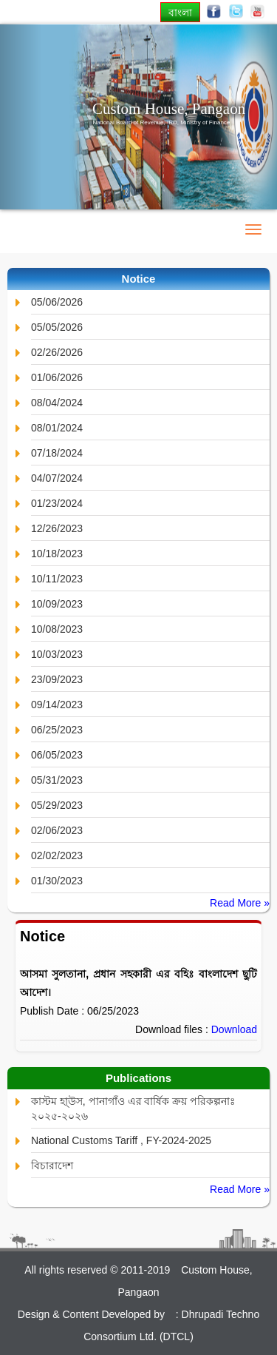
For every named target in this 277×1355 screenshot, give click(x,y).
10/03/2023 (57, 654)
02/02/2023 (57, 855)
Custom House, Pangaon (168, 109)
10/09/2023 (57, 604)
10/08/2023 (57, 629)
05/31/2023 (57, 780)
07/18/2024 (57, 453)
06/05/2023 (57, 755)
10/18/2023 (57, 553)
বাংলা (180, 12)
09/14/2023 (57, 704)
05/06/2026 (57, 302)
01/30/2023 (57, 881)
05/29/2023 (57, 805)
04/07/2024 (57, 478)
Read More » (240, 903)
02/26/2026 (57, 352)
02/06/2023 (57, 830)
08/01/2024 (57, 428)
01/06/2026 (57, 377)
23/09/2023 (57, 679)
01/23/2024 (57, 503)
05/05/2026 (57, 327)
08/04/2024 (57, 402)
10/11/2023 (57, 579)
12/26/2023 (57, 528)
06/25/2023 (57, 730)
